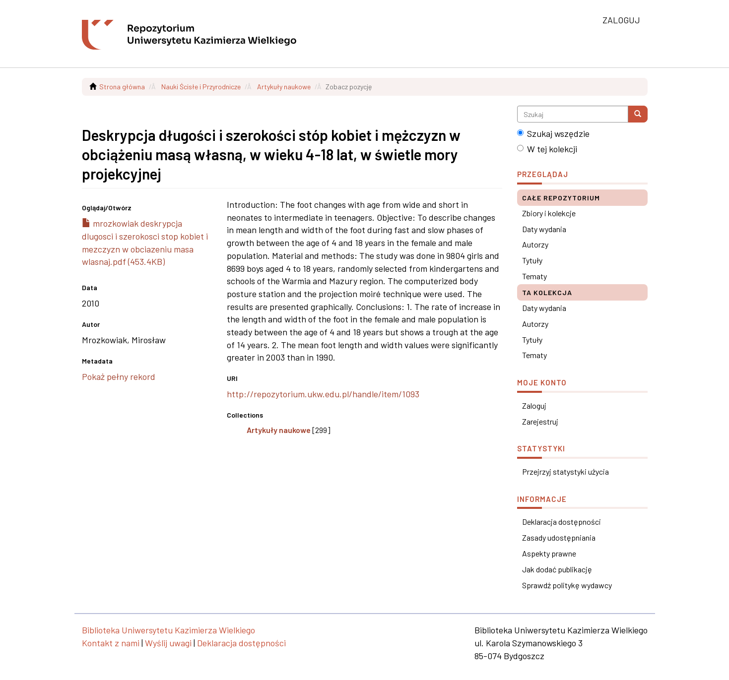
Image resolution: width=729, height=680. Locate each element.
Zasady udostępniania (559, 537)
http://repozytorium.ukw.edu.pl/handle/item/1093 (323, 393)
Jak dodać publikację (557, 569)
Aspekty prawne (549, 553)
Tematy (534, 276)
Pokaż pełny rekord (118, 376)
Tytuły (532, 260)
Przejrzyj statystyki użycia (565, 471)
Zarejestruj (540, 421)
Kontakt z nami (110, 642)
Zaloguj (534, 405)
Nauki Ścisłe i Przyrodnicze (201, 86)
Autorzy (535, 244)
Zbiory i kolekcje (549, 213)
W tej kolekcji (547, 148)
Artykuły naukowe (284, 86)
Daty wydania (544, 229)
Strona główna (122, 86)
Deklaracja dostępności (561, 521)
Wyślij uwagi (168, 642)
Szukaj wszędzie (553, 133)
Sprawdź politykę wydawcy (567, 585)
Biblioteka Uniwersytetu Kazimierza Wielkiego (168, 629)
